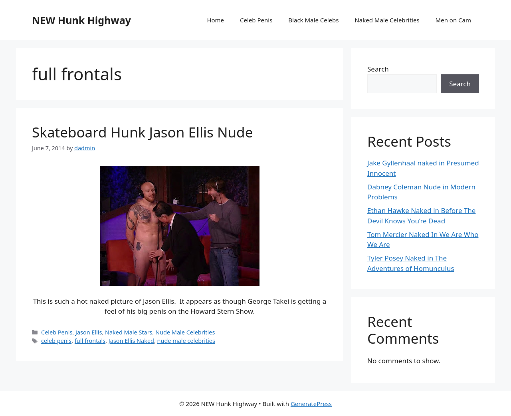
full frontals (90, 340)
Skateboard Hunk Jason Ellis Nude (142, 132)
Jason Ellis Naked (131, 340)
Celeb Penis (256, 20)
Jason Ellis (88, 332)
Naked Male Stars (129, 332)
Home (215, 20)
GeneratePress (311, 404)
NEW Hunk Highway (81, 20)
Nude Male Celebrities (185, 332)
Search (378, 69)
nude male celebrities (186, 340)
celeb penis (56, 340)
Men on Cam (453, 20)
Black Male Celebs (313, 20)
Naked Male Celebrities (387, 20)
